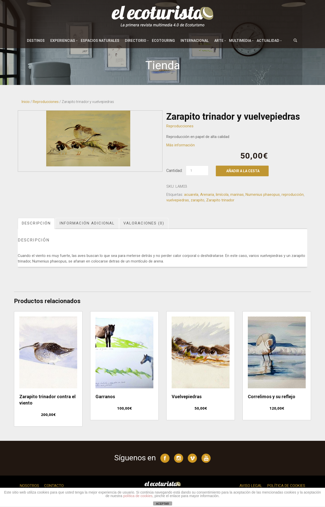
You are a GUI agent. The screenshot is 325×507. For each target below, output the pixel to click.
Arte (218, 41)
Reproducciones (46, 102)
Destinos (36, 41)
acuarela (191, 194)
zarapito (197, 200)
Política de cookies (286, 485)
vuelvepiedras (177, 200)
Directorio (135, 41)
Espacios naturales (100, 41)
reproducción (293, 194)
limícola (222, 194)
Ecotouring (163, 41)
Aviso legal (250, 485)
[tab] (36, 223)
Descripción (36, 223)
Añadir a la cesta (242, 171)
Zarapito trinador (220, 200)
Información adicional (87, 223)
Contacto (54, 485)
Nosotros (29, 485)
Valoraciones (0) (143, 223)
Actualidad (268, 41)
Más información (180, 145)
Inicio (26, 102)
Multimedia (240, 41)
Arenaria (207, 194)
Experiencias (62, 41)
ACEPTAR (162, 503)
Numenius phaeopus (263, 194)
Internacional (195, 41)
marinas (237, 194)
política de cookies (138, 496)
